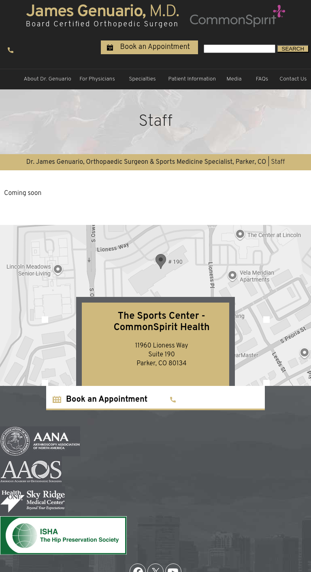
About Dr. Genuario (47, 79)
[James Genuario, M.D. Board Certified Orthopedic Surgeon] (102, 15)
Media (233, 79)
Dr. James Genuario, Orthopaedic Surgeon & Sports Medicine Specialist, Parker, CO (146, 162)
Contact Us (293, 79)
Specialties (142, 79)
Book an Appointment (155, 47)
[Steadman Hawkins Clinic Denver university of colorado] (237, 15)
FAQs (262, 79)
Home (11, 79)
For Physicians (97, 79)
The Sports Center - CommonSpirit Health (161, 322)
